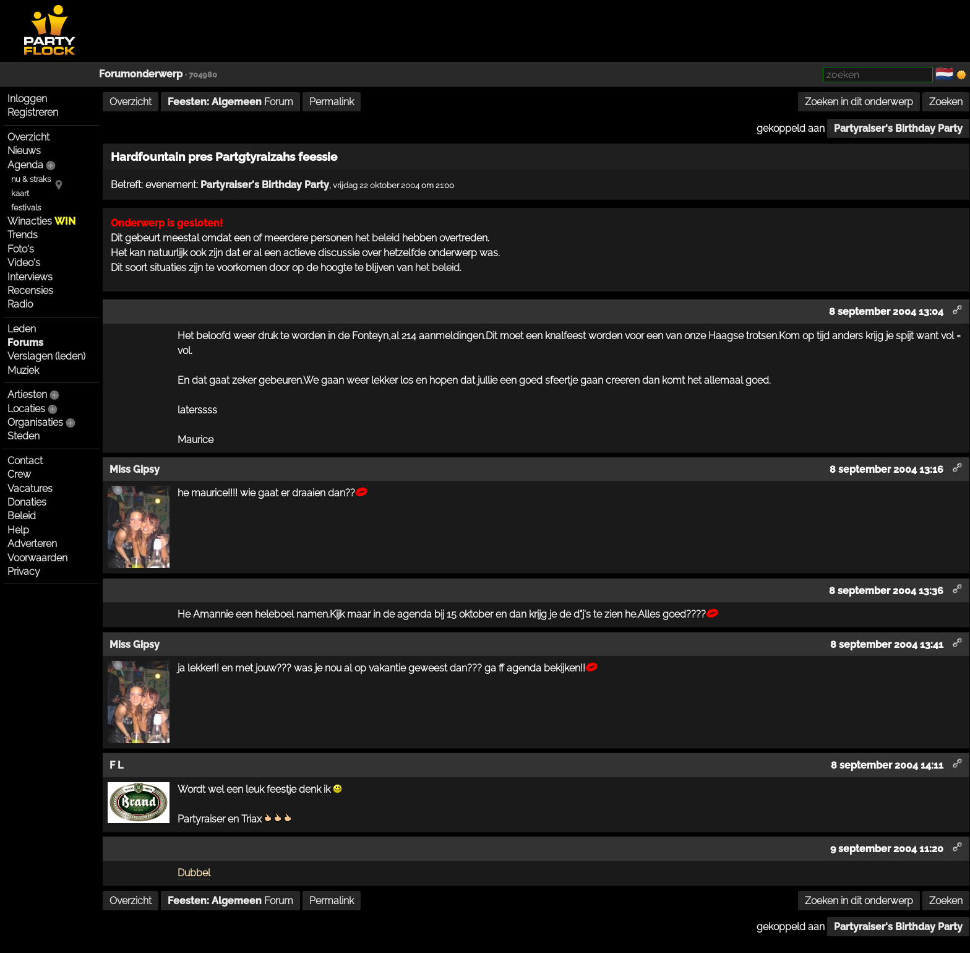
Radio (20, 304)
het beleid (377, 238)
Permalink (331, 102)
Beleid (21, 516)
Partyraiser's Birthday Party (898, 128)
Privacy (23, 571)
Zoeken (946, 102)
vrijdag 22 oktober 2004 (376, 185)
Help (18, 530)
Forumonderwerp (140, 74)
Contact (25, 461)
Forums (25, 342)
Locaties (26, 409)
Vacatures (30, 488)
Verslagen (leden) (46, 356)
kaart (20, 193)
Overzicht (28, 137)
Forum (230, 102)
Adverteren (32, 544)
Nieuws (24, 151)
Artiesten (27, 394)
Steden (23, 436)
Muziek (23, 370)
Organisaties (35, 422)
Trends (22, 235)
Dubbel (194, 873)
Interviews (30, 277)
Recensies (30, 290)
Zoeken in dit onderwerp (859, 102)
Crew (19, 474)
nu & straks (31, 179)
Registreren (32, 112)
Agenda (25, 165)
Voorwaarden (37, 558)
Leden (21, 329)
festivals (26, 207)
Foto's (20, 249)
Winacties (41, 221)
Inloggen (27, 99)
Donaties (26, 502)
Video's (23, 263)
